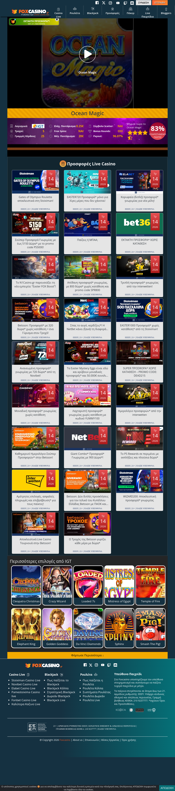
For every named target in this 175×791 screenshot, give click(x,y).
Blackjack (93, 10)
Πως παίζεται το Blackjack (58, 682)
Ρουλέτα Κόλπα (93, 688)
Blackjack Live (56, 700)
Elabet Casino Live (23, 688)
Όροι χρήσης (129, 739)
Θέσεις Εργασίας (110, 739)
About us (77, 739)
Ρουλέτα (75, 10)
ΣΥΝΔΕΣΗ (143, 2)
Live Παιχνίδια (148, 12)
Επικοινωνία (92, 739)
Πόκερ (130, 10)
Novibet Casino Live (24, 684)
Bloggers (166, 10)
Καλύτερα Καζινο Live (26, 704)
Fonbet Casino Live (24, 700)
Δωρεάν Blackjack (58, 696)
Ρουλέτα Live (91, 700)
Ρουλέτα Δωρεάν (94, 696)
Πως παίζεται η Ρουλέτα (93, 682)
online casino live (41, 14)
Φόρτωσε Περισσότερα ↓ (87, 655)
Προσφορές (113, 10)
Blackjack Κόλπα (57, 688)
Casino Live (58, 12)
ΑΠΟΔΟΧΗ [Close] (167, 788)
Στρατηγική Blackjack (61, 692)
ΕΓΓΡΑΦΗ (160, 2)
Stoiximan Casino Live (26, 680)
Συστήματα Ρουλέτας (97, 692)
